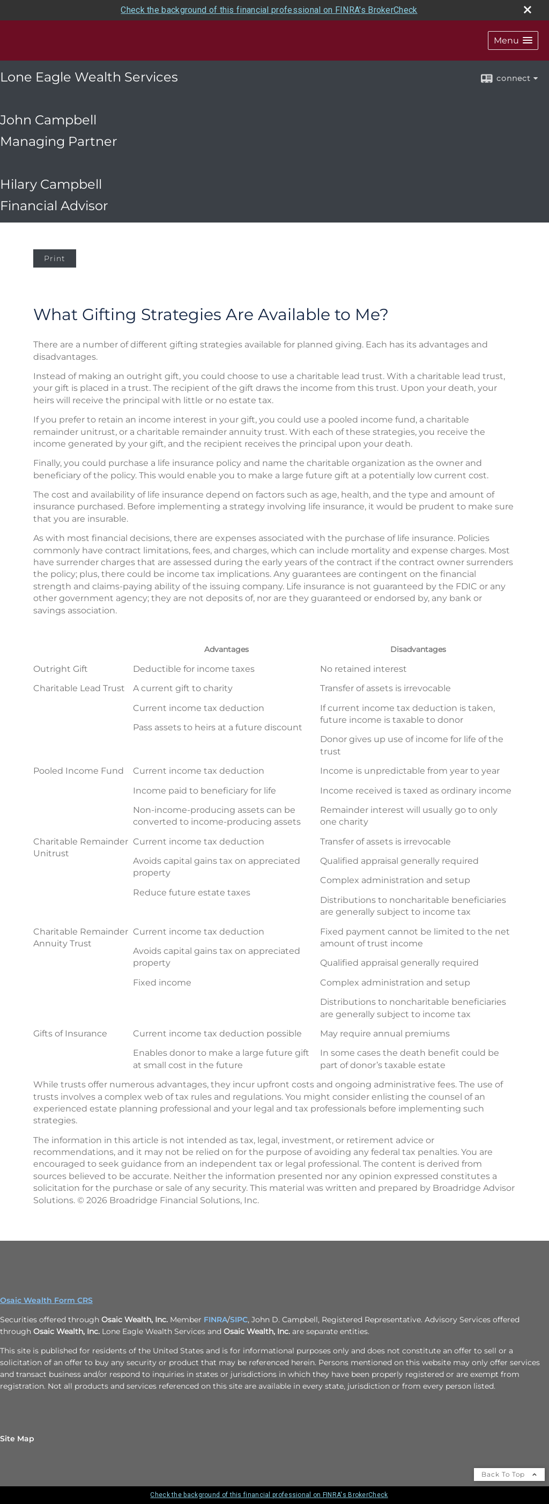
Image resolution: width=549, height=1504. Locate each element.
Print (54, 258)
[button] (513, 40)
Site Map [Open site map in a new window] (17, 1438)
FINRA (215, 1319)
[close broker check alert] (527, 9)
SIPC (239, 1319)
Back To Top (509, 1474)
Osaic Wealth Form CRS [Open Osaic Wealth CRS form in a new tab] (46, 1300)
